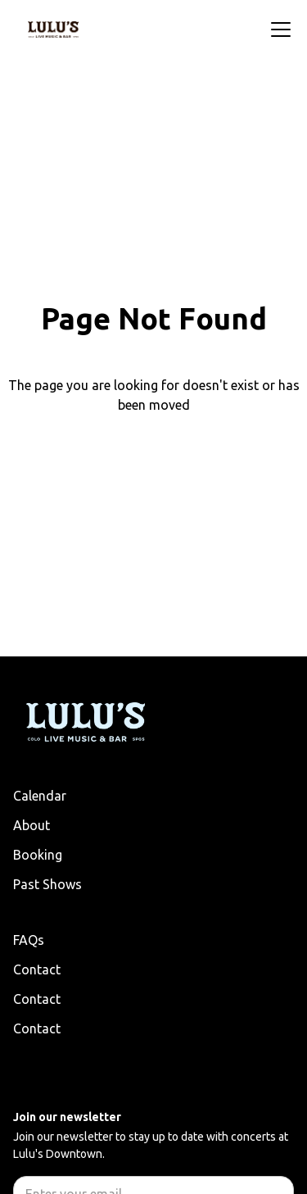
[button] (277, 29)
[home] (53, 29)
